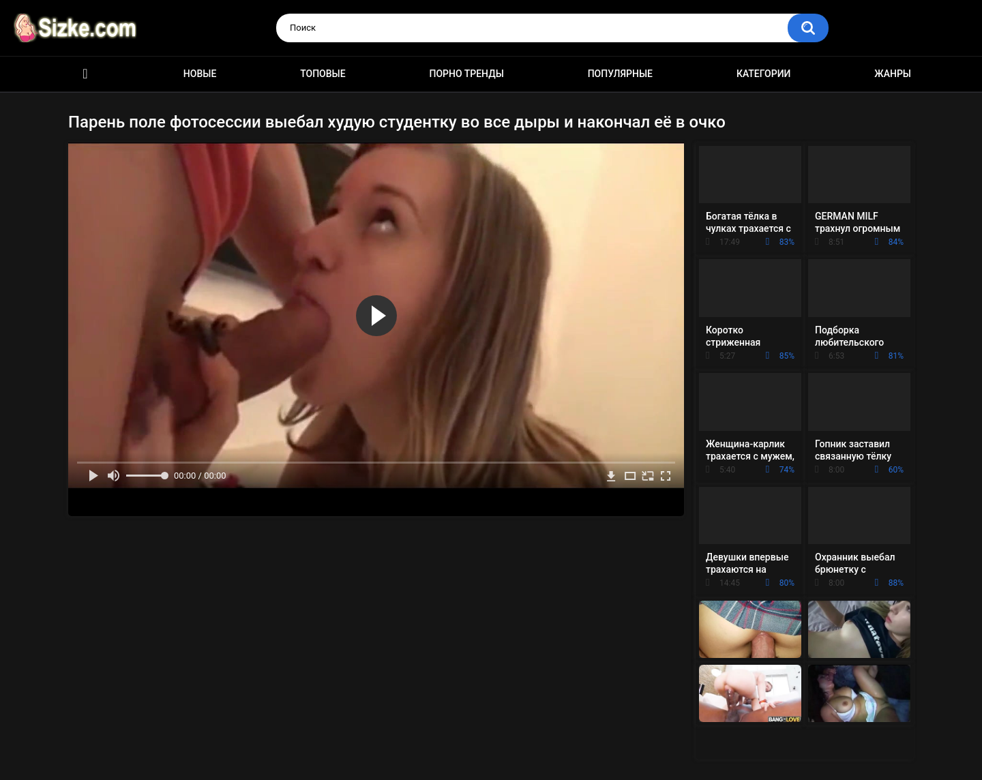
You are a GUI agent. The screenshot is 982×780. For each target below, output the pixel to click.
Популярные (620, 73)
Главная (85, 74)
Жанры (892, 73)
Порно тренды (466, 73)
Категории (763, 73)
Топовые (322, 73)
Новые (199, 73)
